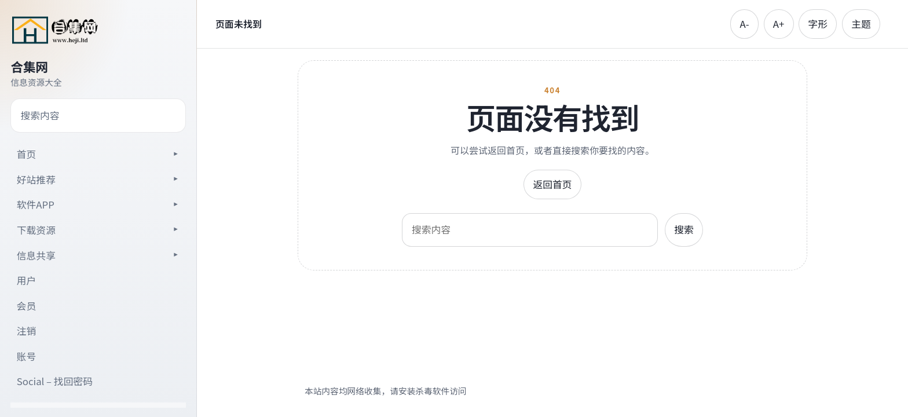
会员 (26, 306)
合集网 (29, 67)
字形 (818, 24)
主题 (861, 24)
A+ (779, 24)
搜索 (684, 229)
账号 (26, 356)
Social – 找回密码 (55, 381)
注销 (26, 331)
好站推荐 (36, 179)
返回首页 (552, 184)
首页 (26, 154)
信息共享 (36, 255)
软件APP (35, 204)
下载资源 (36, 230)
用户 (26, 280)
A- (744, 24)
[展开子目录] (175, 153)
